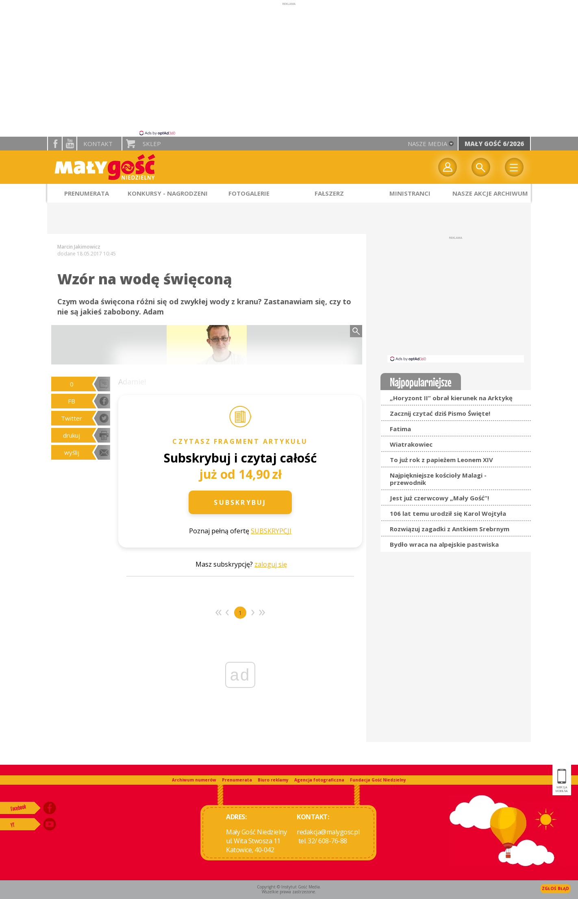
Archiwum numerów (194, 780)
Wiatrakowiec (411, 444)
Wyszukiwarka (481, 167)
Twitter (71, 418)
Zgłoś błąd (555, 888)
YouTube (69, 144)
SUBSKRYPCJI (271, 530)
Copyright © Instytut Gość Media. (289, 887)
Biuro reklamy (273, 780)
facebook (55, 144)
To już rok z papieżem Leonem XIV (441, 459)
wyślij (71, 452)
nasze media (427, 144)
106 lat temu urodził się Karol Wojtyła (448, 513)
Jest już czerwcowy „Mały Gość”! (439, 498)
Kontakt (98, 144)
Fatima (400, 428)
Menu (514, 167)
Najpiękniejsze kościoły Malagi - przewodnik (438, 478)
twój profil (447, 167)
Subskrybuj (240, 502)
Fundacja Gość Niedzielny (378, 780)
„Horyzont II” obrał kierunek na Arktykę (451, 397)
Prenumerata (237, 780)
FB (71, 401)
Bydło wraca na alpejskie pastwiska (444, 544)
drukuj (71, 435)
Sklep (152, 144)
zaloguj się (270, 564)
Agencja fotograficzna (319, 780)
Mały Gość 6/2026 (494, 144)
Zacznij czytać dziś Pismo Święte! (440, 413)
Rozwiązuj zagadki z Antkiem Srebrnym (449, 528)
